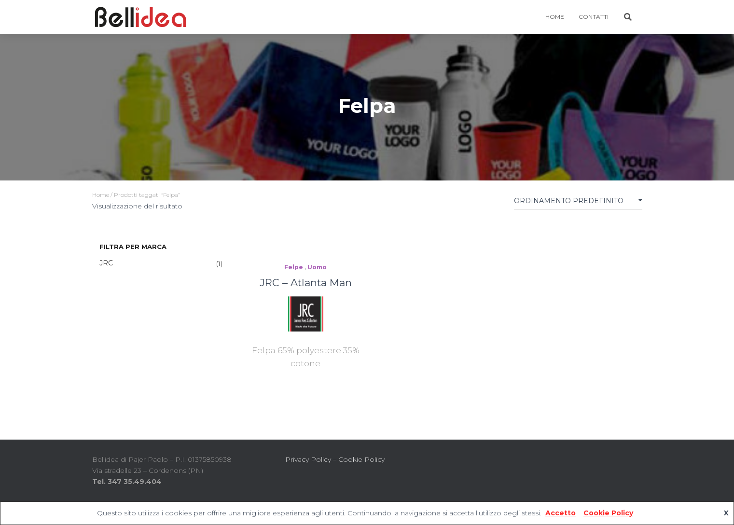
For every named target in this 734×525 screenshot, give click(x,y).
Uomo (317, 267)
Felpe (293, 267)
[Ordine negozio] (578, 202)
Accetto (560, 513)
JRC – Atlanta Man (306, 282)
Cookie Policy (361, 459)
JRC (106, 263)
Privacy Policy (308, 459)
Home (100, 194)
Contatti (594, 16)
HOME (554, 16)
